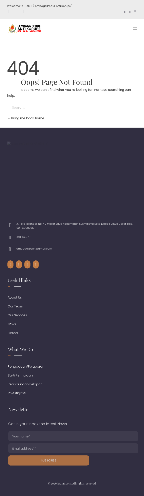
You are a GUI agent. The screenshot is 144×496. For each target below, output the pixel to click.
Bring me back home (25, 118)
